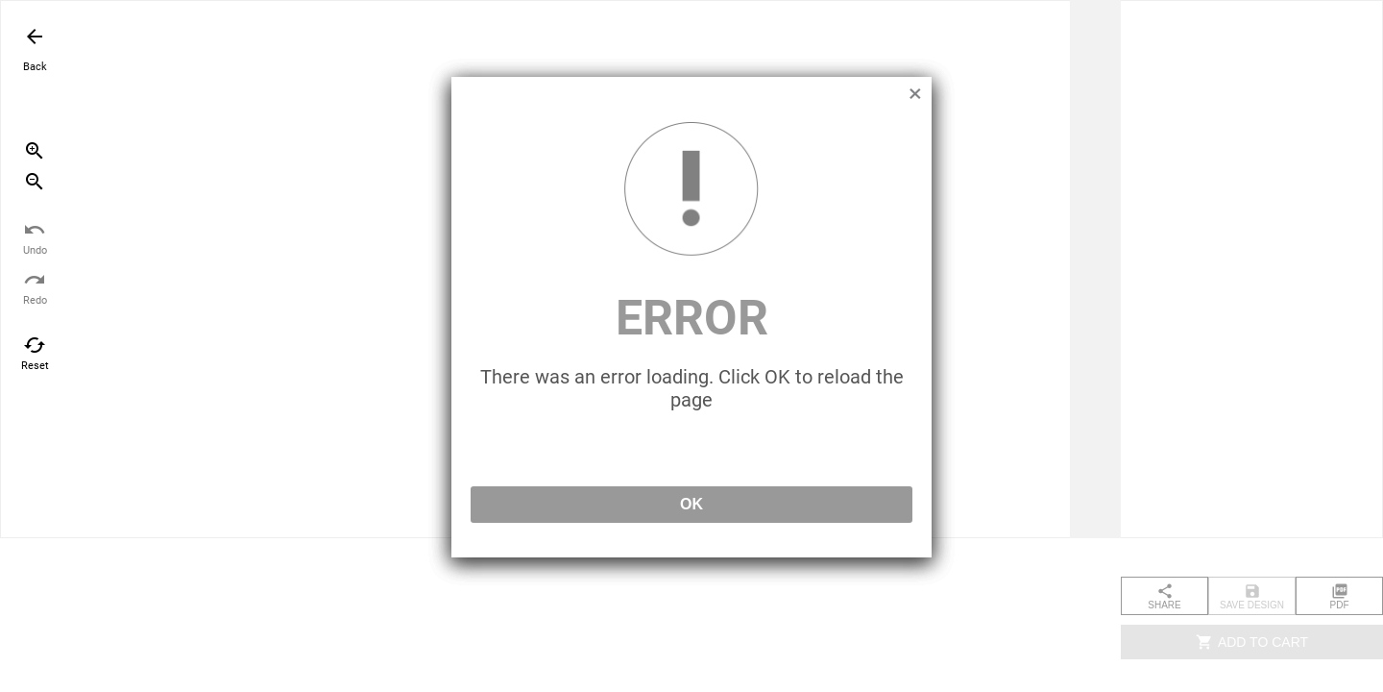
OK (691, 504)
